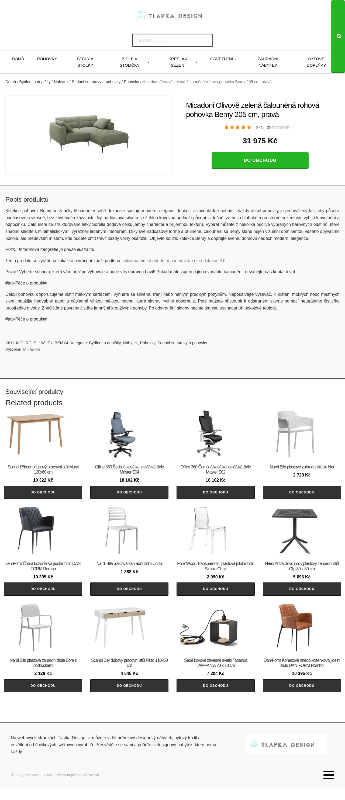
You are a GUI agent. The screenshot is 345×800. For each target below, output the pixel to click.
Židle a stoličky (130, 61)
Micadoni (31, 349)
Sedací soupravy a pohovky (96, 82)
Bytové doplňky (316, 61)
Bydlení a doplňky (35, 82)
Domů (18, 58)
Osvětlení (221, 58)
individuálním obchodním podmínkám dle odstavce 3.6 (173, 260)
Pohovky (47, 58)
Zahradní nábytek (268, 61)
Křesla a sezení (178, 61)
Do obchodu (260, 160)
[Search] (338, 36)
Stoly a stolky (85, 61)
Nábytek (61, 82)
